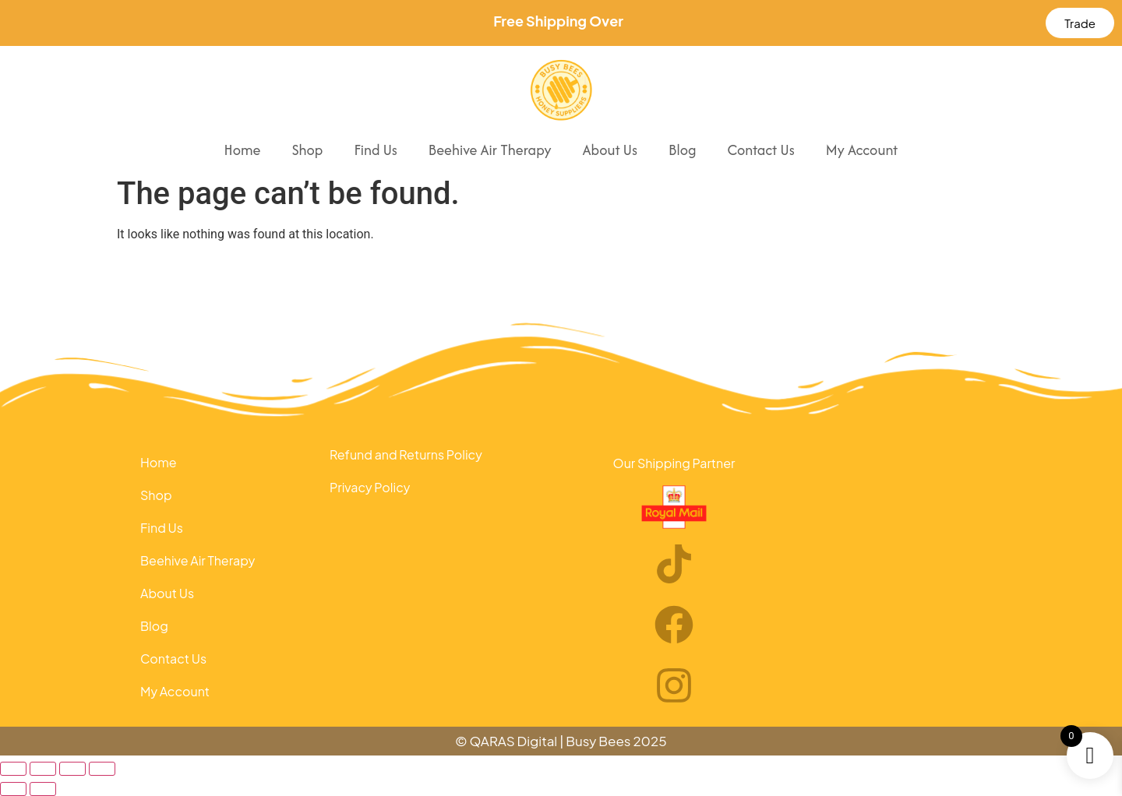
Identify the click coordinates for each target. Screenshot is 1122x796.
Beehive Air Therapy (490, 149)
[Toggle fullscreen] (43, 769)
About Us (609, 149)
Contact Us (760, 149)
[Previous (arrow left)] (13, 789)
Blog (682, 149)
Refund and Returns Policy (406, 454)
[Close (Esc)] (102, 769)
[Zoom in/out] (13, 769)
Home (242, 149)
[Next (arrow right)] (43, 789)
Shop (307, 149)
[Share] (72, 769)
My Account (862, 149)
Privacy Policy (370, 487)
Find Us (375, 149)
